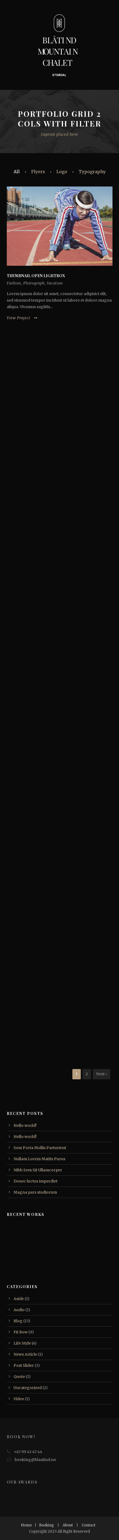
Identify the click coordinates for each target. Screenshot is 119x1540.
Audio (19, 1309)
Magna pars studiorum (35, 1192)
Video (19, 1398)
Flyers (38, 171)
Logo (61, 171)
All (17, 171)
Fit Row (21, 1332)
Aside (19, 1298)
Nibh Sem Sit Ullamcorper (38, 1170)
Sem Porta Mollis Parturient (40, 1147)
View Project (22, 318)
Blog (18, 1320)
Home (26, 1525)
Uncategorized (28, 1387)
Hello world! (25, 1125)
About (68, 1525)
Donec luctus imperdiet (35, 1181)
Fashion (14, 283)
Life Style (22, 1343)
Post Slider (24, 1365)
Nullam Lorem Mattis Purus (39, 1158)
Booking (46, 1525)
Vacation (55, 283)
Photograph (34, 283)
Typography (92, 171)
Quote (19, 1376)
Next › (101, 1073)
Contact (88, 1525)
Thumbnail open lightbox (36, 275)
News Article (25, 1354)
